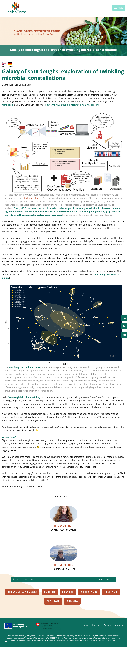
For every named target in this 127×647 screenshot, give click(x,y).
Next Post (105, 579)
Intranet (84, 625)
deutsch (68, 592)
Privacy (107, 625)
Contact (119, 625)
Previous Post (24, 579)
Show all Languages (22, 592)
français (53, 601)
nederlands (89, 592)
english (49, 592)
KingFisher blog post (33, 198)
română (72, 601)
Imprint (96, 625)
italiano (111, 592)
